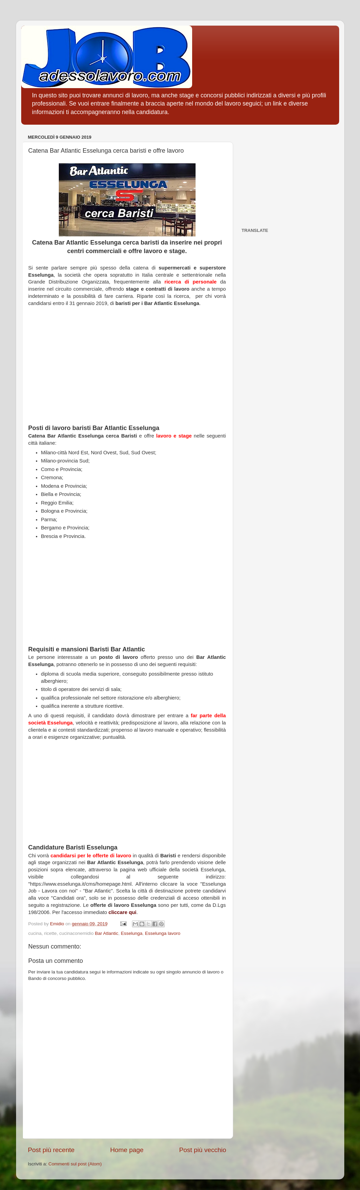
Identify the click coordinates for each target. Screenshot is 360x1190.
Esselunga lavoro (163, 933)
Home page (127, 1149)
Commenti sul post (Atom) (75, 1163)
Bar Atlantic (106, 933)
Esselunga (131, 933)
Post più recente (51, 1149)
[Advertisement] (127, 369)
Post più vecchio (202, 1149)
